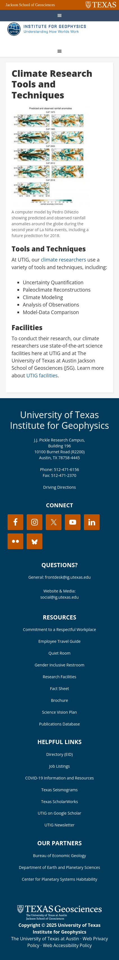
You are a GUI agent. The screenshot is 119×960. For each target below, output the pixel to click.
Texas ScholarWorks (59, 801)
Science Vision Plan (59, 712)
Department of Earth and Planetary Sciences (59, 867)
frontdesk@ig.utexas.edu (68, 577)
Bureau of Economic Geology (59, 855)
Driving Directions (59, 487)
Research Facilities (59, 676)
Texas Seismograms (59, 789)
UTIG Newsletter (59, 825)
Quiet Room (59, 653)
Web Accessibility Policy (67, 945)
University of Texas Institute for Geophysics (59, 420)
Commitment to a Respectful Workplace (59, 629)
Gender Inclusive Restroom (59, 665)
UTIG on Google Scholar (59, 813)
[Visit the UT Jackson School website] (59, 918)
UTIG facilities (42, 375)
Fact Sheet (59, 688)
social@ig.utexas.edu (59, 597)
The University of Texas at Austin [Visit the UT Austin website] (45, 939)
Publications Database (59, 724)
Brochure (59, 700)
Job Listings (59, 766)
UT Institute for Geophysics (48, 32)
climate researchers (63, 259)
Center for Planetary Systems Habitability (59, 879)
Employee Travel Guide (59, 641)
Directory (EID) (59, 754)
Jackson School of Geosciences (30, 5)
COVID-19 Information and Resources (59, 778)
